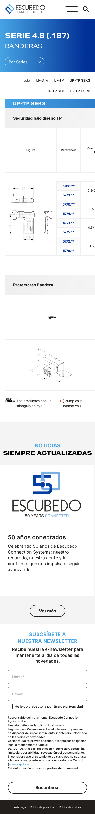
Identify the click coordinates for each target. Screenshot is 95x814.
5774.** (68, 214)
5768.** (68, 186)
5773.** (69, 195)
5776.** (69, 251)
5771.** (68, 223)
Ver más (47, 610)
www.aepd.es (18, 764)
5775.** (69, 232)
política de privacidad (65, 706)
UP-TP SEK (55, 91)
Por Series (18, 61)
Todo (26, 80)
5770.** (68, 204)
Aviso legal (20, 807)
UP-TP (59, 80)
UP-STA (42, 80)
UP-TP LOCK (80, 91)
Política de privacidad (42, 807)
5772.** (69, 241)
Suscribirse (47, 787)
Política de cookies (70, 807)
